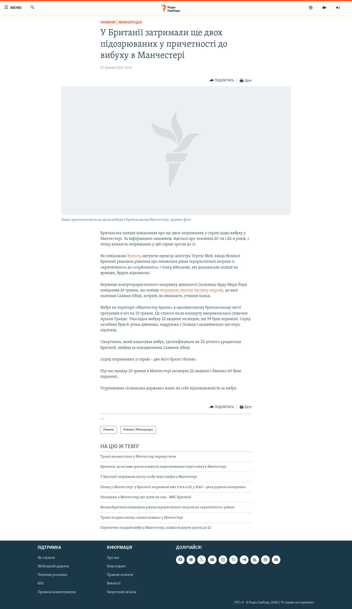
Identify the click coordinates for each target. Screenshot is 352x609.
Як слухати (46, 558)
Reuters (133, 256)
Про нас (113, 558)
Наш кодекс (116, 566)
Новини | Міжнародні (121, 22)
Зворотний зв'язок (121, 592)
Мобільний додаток (53, 566)
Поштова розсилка (52, 575)
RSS (41, 583)
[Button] (221, 81)
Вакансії (114, 583)
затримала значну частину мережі (191, 290)
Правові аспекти (120, 575)
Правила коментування (57, 592)
